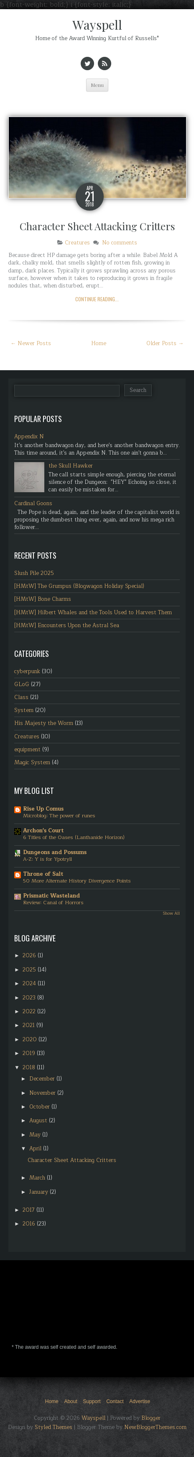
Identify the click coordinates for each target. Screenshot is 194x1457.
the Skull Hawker (70, 465)
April (36, 1148)
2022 (30, 1011)
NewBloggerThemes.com (155, 1427)
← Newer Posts (30, 343)
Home (98, 343)
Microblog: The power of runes (59, 815)
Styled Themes (53, 1427)
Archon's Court (43, 830)
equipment (27, 749)
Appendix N (29, 436)
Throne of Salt (43, 874)
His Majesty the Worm (43, 723)
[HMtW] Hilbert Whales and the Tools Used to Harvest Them (93, 612)
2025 (30, 969)
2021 (29, 1025)
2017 (29, 1210)
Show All (171, 913)
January (39, 1192)
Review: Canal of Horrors (53, 902)
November (43, 1093)
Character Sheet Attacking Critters (97, 226)
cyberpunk (27, 671)
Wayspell (97, 24)
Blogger (151, 1418)
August (39, 1120)
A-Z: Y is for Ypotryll (47, 859)
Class (21, 697)
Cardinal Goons (33, 503)
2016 (30, 1223)
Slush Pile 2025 (34, 573)
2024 (30, 983)
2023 (30, 997)
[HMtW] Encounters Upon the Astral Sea (66, 625)
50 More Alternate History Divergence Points (77, 881)
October (40, 1106)
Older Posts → (165, 343)
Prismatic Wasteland (51, 895)
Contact (114, 1401)
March (38, 1177)
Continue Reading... (97, 299)
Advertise (139, 1401)
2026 (30, 955)
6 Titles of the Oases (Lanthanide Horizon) (74, 837)
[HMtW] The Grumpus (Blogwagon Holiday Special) (79, 586)
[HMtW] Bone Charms (42, 599)
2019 (30, 1053)
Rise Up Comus (43, 809)
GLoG (21, 684)
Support (91, 1401)
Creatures (77, 242)
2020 (30, 1039)
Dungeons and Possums (55, 852)
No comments (119, 242)
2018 (30, 1067)
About (70, 1401)
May (35, 1134)
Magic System (32, 762)
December (42, 1078)
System (23, 710)
